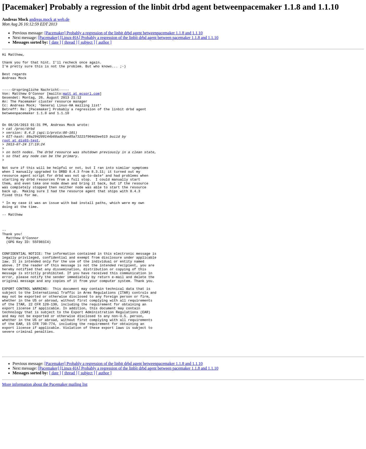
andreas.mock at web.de (49, 19)
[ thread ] (69, 42)
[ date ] (55, 42)
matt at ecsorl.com (81, 102)
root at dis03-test (20, 158)
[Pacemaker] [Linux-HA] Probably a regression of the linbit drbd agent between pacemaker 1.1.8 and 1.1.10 (128, 37)
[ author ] (104, 42)
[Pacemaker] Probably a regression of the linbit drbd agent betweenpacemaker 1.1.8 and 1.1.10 (124, 33)
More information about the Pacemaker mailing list (44, 444)
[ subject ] (86, 42)
